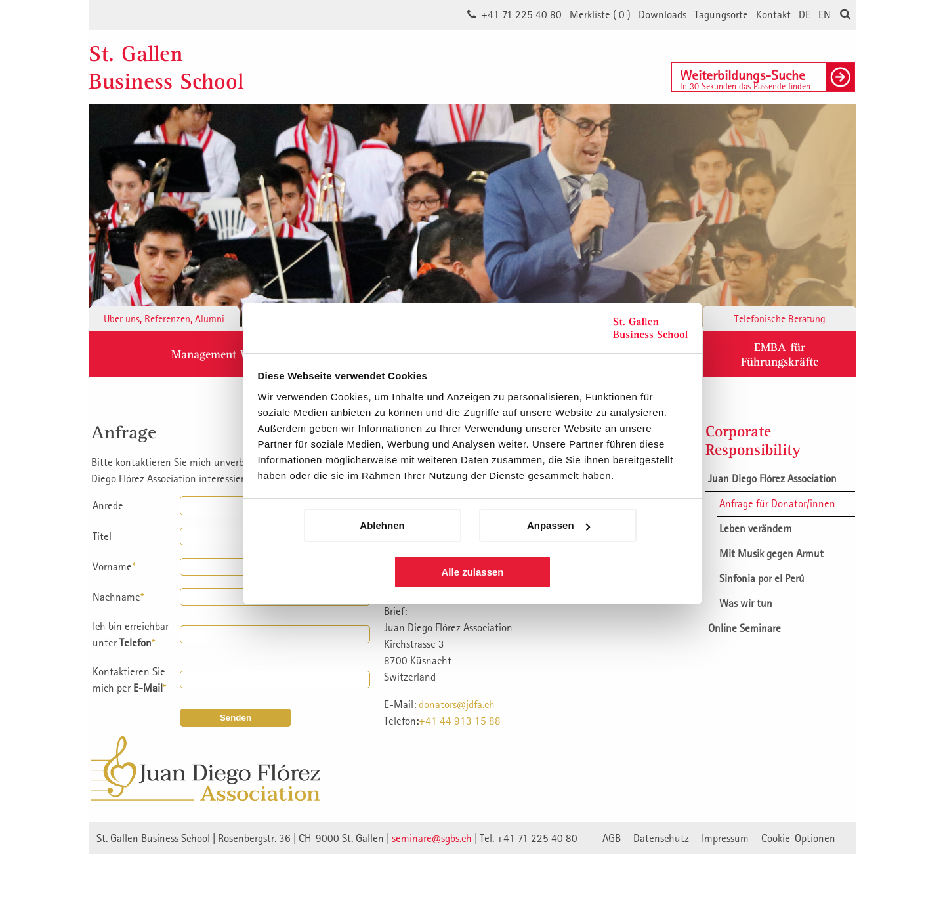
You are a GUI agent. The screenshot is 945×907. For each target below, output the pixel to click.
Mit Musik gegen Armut (771, 553)
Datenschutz (661, 838)
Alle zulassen (472, 572)
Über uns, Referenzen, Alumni (164, 318)
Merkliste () (600, 14)
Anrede (108, 505)
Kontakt (773, 14)
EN (824, 14)
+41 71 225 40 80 (521, 14)
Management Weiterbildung (240, 354)
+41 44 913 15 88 (460, 720)
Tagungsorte (721, 14)
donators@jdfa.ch (457, 704)
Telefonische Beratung (780, 318)
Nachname (118, 596)
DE (804, 14)
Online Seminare (744, 628)
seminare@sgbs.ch (432, 838)
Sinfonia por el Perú (762, 578)
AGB (611, 838)
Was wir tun (745, 603)
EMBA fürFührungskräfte (779, 354)
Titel (102, 536)
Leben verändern (755, 528)
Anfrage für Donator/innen (777, 503)
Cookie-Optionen (798, 838)
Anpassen (558, 525)
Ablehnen (382, 525)
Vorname (114, 566)
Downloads (662, 14)
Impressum (725, 838)
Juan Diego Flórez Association (772, 478)
